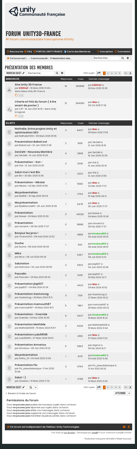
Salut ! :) (20, 377)
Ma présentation (26, 192)
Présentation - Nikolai (30, 182)
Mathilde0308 (26, 327)
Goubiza (23, 380)
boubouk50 (99, 233)
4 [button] (115, 73)
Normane (24, 266)
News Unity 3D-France (33, 91)
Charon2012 (25, 236)
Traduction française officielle (99, 438)
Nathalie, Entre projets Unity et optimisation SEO (36, 130)
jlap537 (96, 263)
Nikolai (22, 185)
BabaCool (24, 145)
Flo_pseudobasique (30, 368)
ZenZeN (96, 142)
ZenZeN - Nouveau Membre (33, 152)
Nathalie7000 (26, 135)
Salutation (22, 263)
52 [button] (126, 73)
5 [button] (119, 73)
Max (94, 102)
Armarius (24, 348)
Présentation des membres (29, 67)
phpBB (95, 432)
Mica (21, 256)
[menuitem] (28, 51)
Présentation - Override (31, 314)
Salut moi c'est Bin (27, 172)
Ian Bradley (69, 432)
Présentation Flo (26, 365)
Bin (20, 175)
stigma (96, 345)
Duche (19, 243)
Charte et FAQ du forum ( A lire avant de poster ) (35, 103)
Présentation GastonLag (32, 294)
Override (23, 317)
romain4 (23, 226)
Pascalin (20, 273)
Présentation (24, 213)
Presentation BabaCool (31, 141)
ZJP (21, 108)
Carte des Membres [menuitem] (78, 51)
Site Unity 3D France (28, 84)
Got (21, 165)
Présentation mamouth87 (33, 304)
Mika (18, 253)
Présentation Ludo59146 (31, 334)
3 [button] (111, 73)
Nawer (22, 216)
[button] (98, 73)
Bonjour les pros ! (26, 233)
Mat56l (23, 195)
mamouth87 (26, 307)
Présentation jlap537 (29, 284)
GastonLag (25, 297)
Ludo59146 (25, 338)
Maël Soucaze (124, 438)
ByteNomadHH (27, 206)
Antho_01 (24, 358)
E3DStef (23, 88)
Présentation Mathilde (30, 324)
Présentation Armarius (30, 344)
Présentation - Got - (29, 162)
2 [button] (108, 73)
